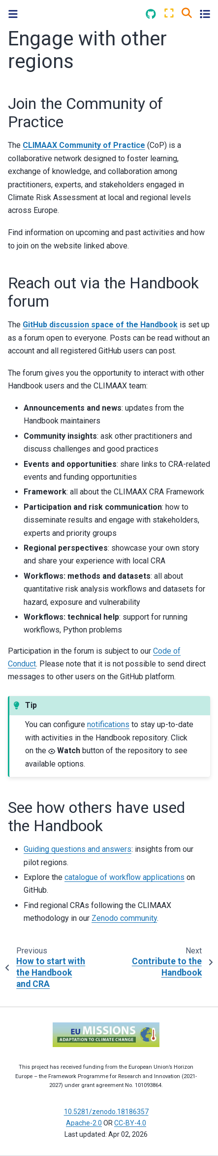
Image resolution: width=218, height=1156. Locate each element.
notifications (108, 724)
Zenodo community (124, 918)
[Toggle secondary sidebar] (205, 13)
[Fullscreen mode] (169, 13)
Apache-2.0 (84, 1123)
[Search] (187, 12)
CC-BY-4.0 (130, 1123)
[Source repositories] (151, 14)
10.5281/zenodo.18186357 (106, 1112)
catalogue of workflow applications (124, 877)
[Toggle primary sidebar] (13, 14)
